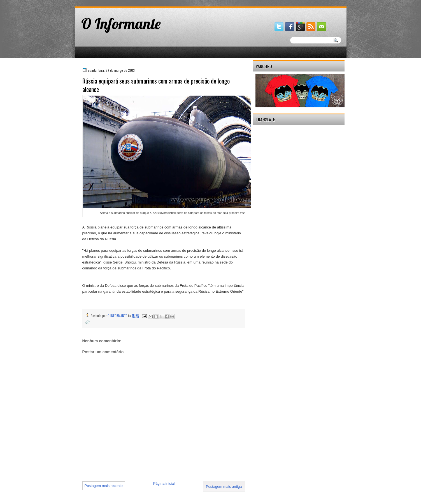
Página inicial (164, 483)
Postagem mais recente (104, 486)
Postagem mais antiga (224, 486)
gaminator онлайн (100, 2)
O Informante (121, 23)
